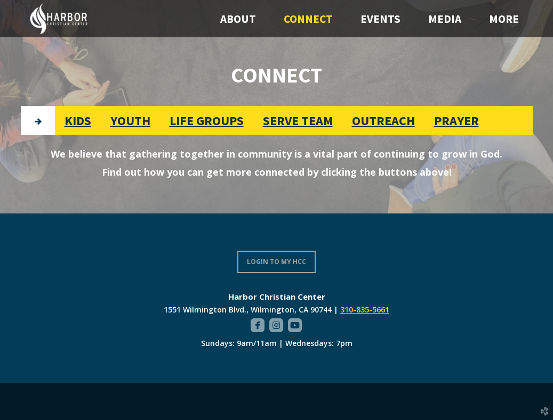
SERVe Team (298, 120)
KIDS (78, 120)
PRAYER (456, 120)
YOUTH (130, 120)
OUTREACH (383, 120)
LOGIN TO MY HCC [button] (276, 261)
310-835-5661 (364, 309)
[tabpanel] (276, 163)
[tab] (38, 120)
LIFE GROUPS (207, 120)
